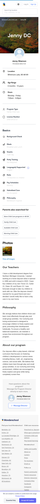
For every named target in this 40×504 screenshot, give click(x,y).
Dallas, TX (5, 472)
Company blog (29, 481)
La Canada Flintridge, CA (10, 436)
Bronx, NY (5, 466)
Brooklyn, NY (6, 469)
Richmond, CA (7, 445)
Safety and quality (30, 449)
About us (27, 452)
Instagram (27, 487)
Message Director (19, 406)
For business (28, 461)
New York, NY (6, 463)
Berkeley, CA (6, 430)
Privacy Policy (20, 496)
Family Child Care (10, 222)
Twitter (26, 490)
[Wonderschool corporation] (19, 420)
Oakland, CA (6, 442)
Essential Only (11, 500)
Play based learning (31, 441)
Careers (27, 455)
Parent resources (30, 475)
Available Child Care (11, 228)
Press (26, 458)
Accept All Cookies (27, 500)
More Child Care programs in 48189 (16, 216)
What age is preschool (32, 433)
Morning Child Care (11, 233)
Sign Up (33, 4)
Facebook (27, 484)
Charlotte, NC (6, 460)
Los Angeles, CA (7, 439)
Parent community (30, 472)
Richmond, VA (6, 478)
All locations (6, 481)
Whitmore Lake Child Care (9, 19)
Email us (27, 464)
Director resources (30, 478)
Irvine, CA (5, 433)
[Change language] (19, 4)
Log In (26, 4)
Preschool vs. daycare (31, 430)
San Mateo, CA (7, 453)
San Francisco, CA (8, 448)
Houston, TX (6, 475)
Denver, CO (5, 457)
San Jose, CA (6, 451)
